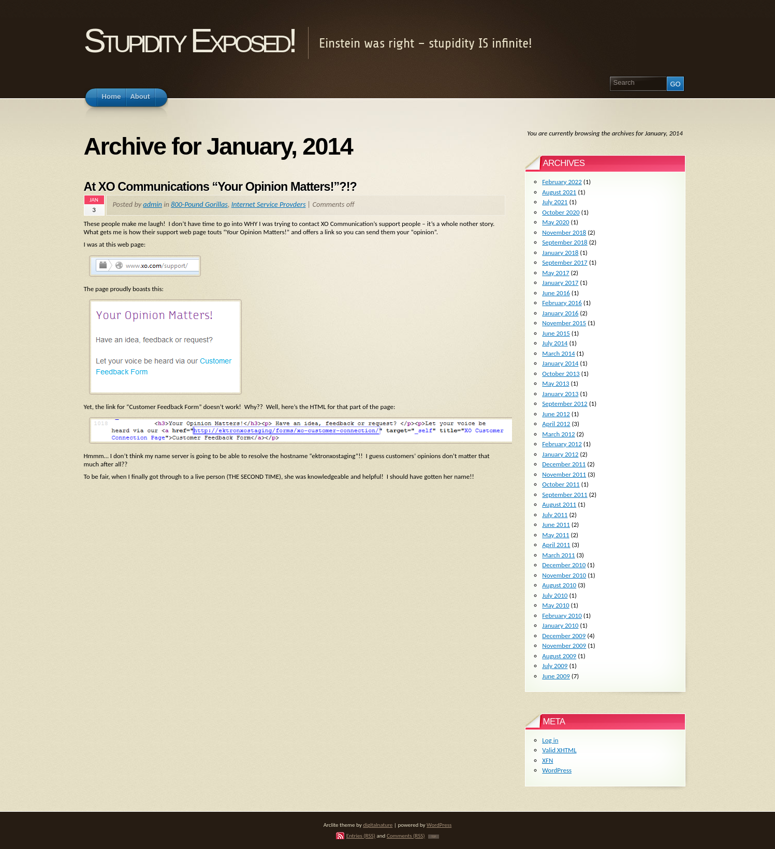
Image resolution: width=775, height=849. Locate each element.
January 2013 (560, 394)
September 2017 (564, 262)
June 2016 (556, 293)
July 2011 (554, 515)
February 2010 (561, 615)
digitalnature (377, 824)
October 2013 (560, 373)
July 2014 (554, 343)
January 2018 (560, 252)
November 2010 (564, 575)
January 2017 (560, 282)
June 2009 (556, 676)
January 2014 (560, 363)
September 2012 (564, 403)
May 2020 (555, 222)
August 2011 (559, 504)
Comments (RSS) (406, 835)
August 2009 (559, 656)
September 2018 (564, 242)
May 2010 (555, 605)
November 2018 (564, 232)
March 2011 (558, 555)
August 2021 (559, 192)
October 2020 (560, 212)
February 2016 (561, 303)
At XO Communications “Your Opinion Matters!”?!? (220, 186)
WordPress (557, 770)
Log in (550, 740)
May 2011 (555, 535)
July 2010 (554, 595)
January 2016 (560, 313)
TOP (433, 836)
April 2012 (556, 424)
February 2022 (561, 182)
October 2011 (560, 484)
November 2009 (564, 645)
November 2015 (564, 323)
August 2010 (559, 585)
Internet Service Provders (268, 204)
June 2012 (556, 414)
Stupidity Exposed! (189, 40)
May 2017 (555, 273)
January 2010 (560, 625)
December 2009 (564, 636)
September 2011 (564, 494)
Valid (559, 750)
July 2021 (554, 202)
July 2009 (554, 666)
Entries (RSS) (360, 835)
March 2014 (558, 353)
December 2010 (564, 565)
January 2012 (560, 454)
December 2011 (564, 464)
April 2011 (556, 545)
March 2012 (558, 434)
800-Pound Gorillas (199, 204)
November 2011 (564, 474)
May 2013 (555, 383)
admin (152, 204)
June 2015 (556, 333)
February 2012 (561, 444)
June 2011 (556, 524)
